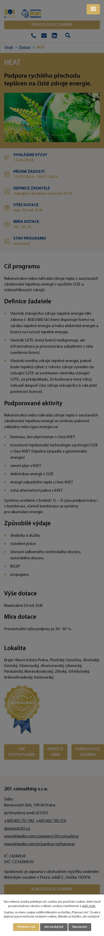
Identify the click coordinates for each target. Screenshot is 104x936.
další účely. (89, 906)
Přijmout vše (26, 926)
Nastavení (79, 926)
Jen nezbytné (53, 926)
